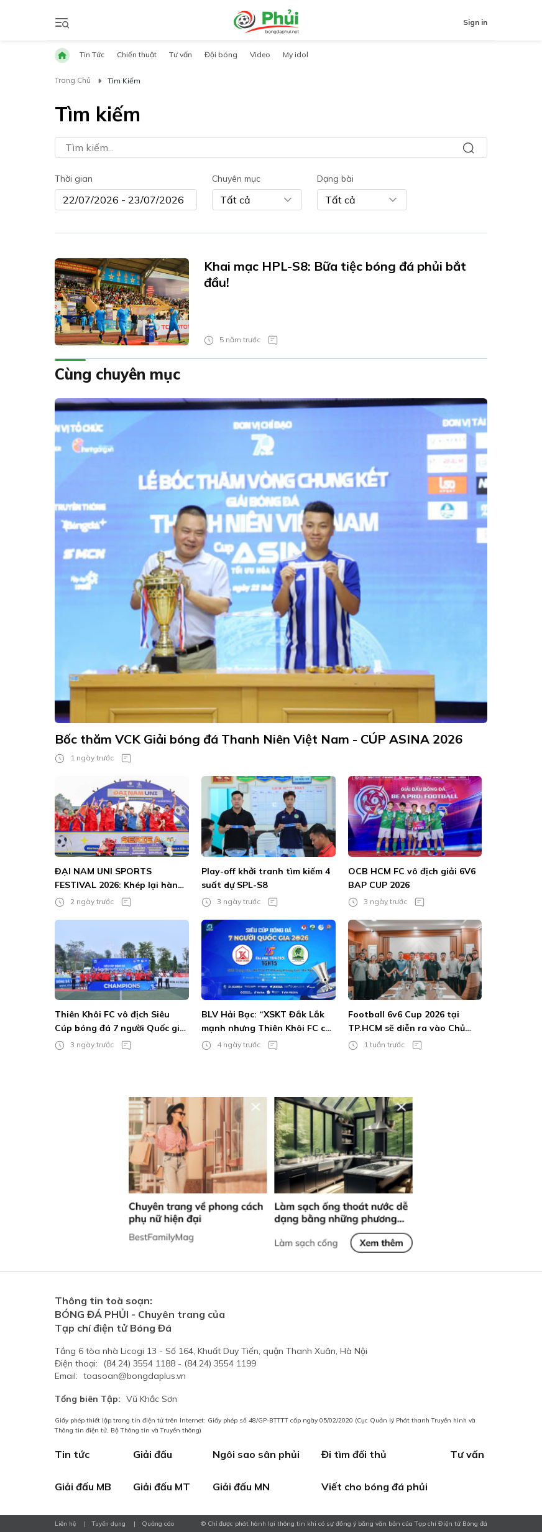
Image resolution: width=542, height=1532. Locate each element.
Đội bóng (220, 54)
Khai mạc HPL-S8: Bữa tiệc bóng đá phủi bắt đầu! (335, 274)
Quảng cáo (158, 1524)
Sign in (475, 22)
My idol (295, 54)
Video (260, 54)
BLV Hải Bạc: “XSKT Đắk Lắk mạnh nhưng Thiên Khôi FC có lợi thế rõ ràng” (266, 1022)
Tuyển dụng (109, 1524)
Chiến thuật (137, 54)
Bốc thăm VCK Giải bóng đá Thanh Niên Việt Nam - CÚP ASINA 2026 (258, 739)
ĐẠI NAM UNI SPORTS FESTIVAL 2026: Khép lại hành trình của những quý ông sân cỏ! (119, 879)
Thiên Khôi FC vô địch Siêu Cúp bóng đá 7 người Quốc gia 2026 (120, 1022)
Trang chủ (73, 80)
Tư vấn (180, 54)
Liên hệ (65, 1524)
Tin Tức (92, 54)
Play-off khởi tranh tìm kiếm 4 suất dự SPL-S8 (265, 878)
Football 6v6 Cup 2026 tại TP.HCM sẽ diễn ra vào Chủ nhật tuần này (406, 1022)
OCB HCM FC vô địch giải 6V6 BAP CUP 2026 (411, 878)
